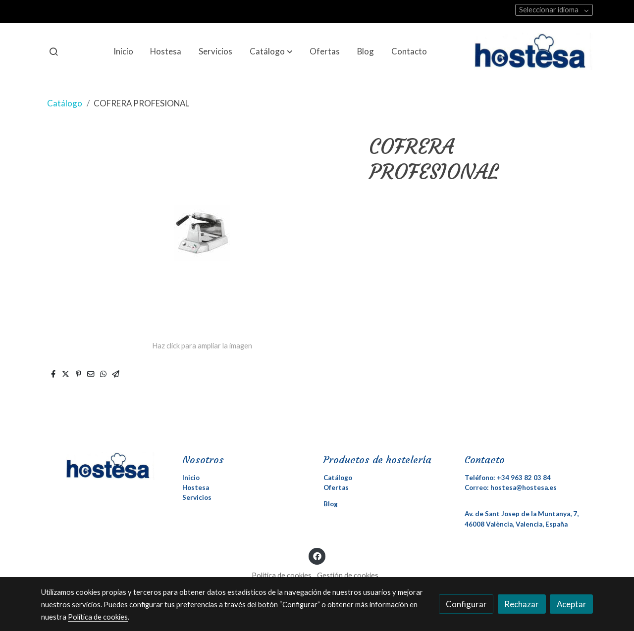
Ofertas (336, 487)
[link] (533, 51)
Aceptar (571, 604)
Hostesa (195, 487)
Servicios (196, 497)
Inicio (191, 478)
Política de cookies (282, 575)
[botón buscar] (53, 51)
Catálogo (64, 103)
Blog (330, 504)
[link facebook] (317, 555)
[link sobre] (105, 465)
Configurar (466, 604)
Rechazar (521, 604)
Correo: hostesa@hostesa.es (511, 487)
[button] (271, 51)
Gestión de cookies (347, 575)
